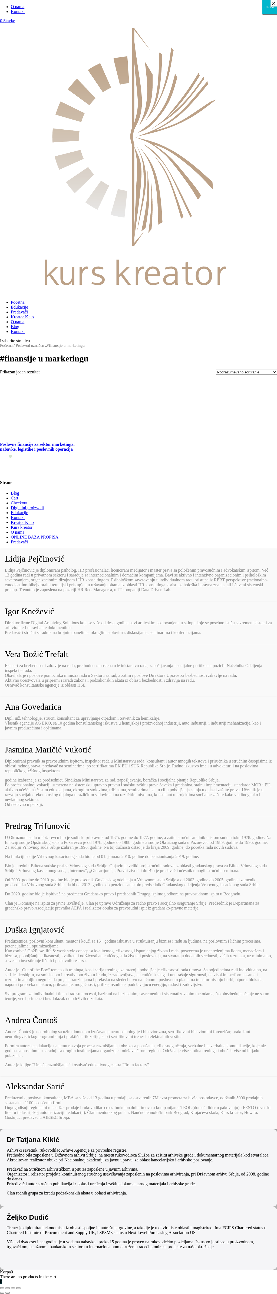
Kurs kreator (21, 527)
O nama (17, 6)
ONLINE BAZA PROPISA (34, 537)
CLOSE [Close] (270, 7)
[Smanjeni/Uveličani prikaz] (18, 1288)
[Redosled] (246, 372)
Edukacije (19, 307)
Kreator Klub (22, 317)
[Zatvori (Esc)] (2, 1288)
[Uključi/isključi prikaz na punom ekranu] (13, 1288)
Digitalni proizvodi (27, 507)
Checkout (19, 503)
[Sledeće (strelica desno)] (7, 1293)
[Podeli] (7, 1288)
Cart (14, 498)
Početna (18, 302)
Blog (15, 326)
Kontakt (18, 11)
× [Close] (273, 3)
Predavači (19, 312)
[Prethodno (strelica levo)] (2, 1293)
